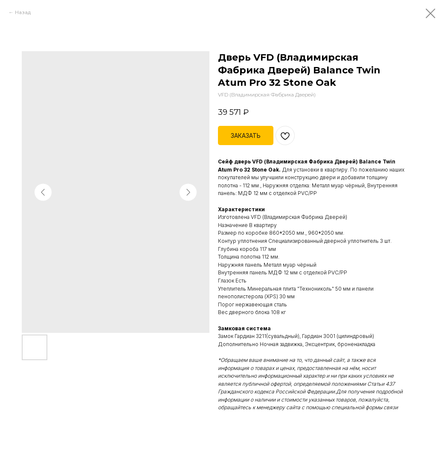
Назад (23, 12)
